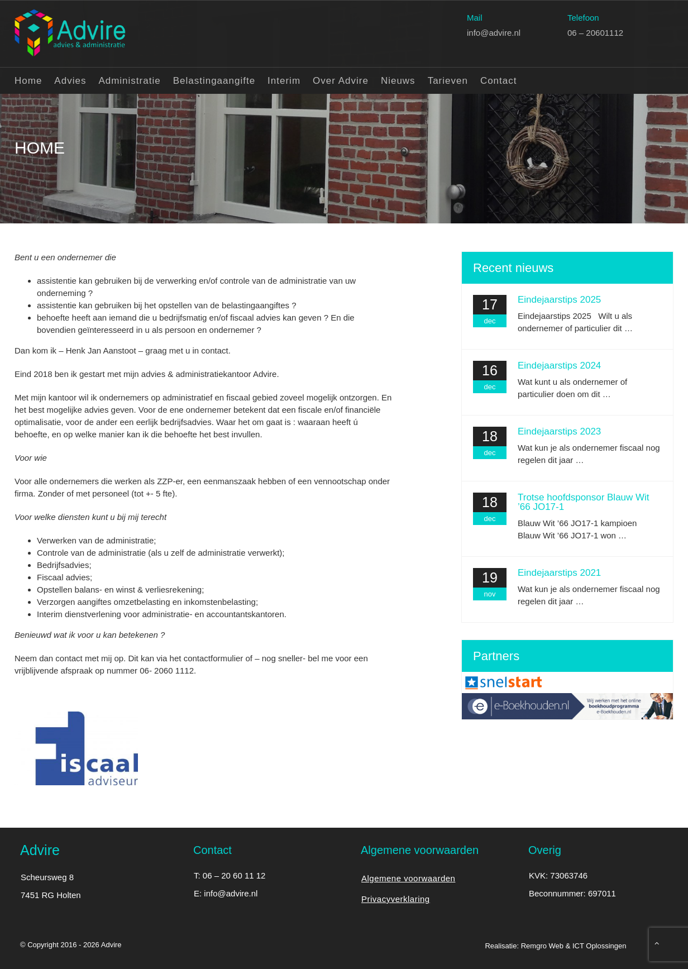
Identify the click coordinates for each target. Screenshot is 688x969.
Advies (70, 80)
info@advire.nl (493, 32)
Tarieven (448, 80)
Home (28, 80)
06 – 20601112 (595, 32)
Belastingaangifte (214, 80)
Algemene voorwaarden (408, 878)
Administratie (129, 80)
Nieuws (398, 80)
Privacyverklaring (395, 899)
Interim (283, 80)
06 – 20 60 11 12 (234, 875)
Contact (498, 80)
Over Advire (341, 80)
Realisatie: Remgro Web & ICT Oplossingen (555, 946)
